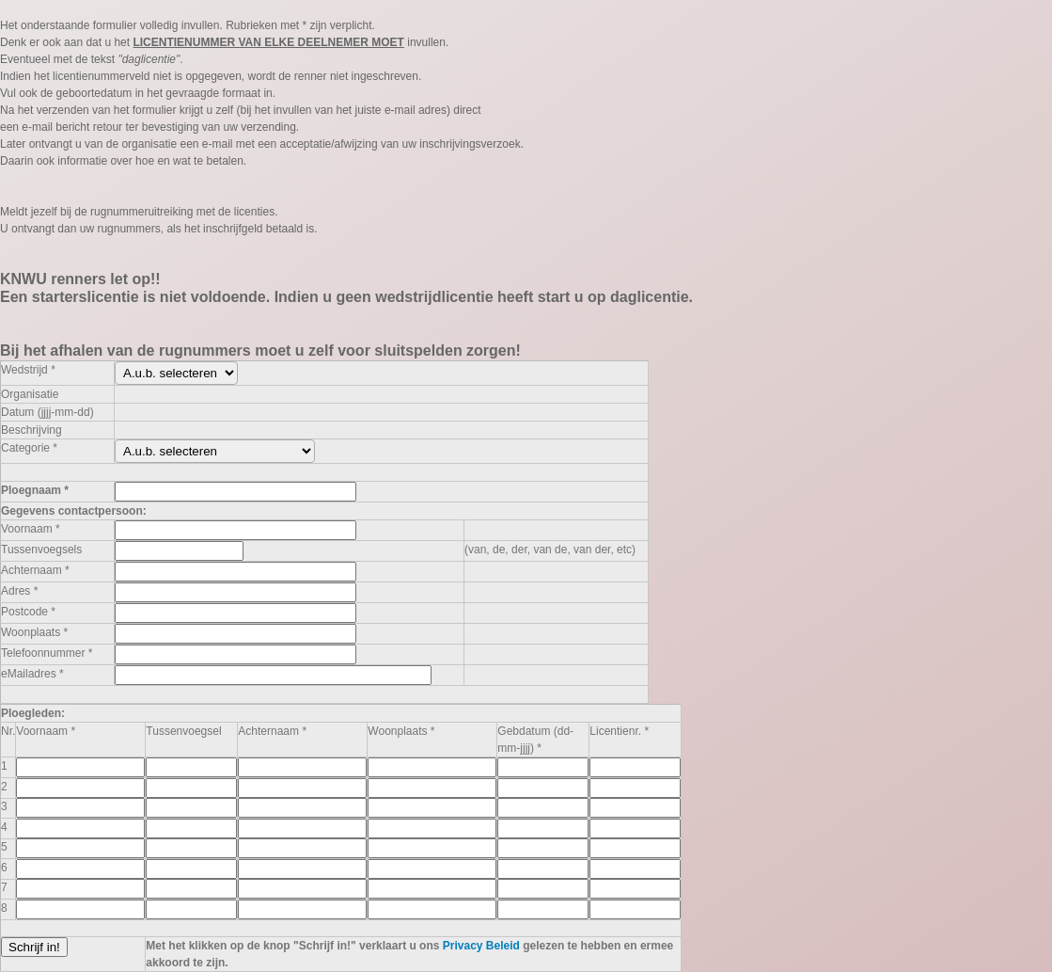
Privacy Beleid (481, 945)
